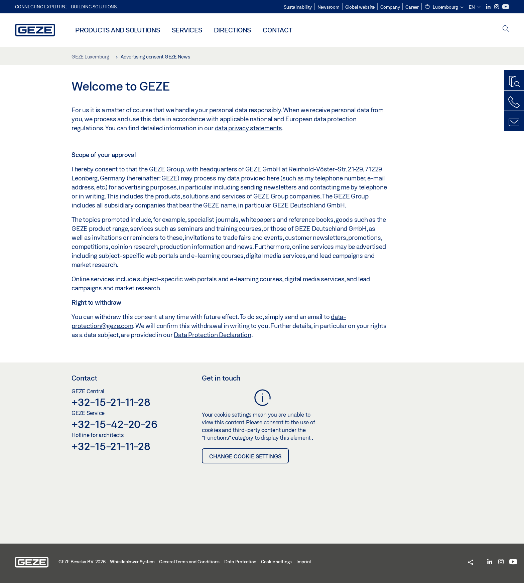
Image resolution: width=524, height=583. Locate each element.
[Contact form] (514, 122)
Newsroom (328, 7)
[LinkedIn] (489, 7)
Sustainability (298, 7)
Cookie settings (276, 561)
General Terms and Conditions (189, 561)
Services (187, 30)
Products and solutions (117, 30)
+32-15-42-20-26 (114, 424)
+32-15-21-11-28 (111, 402)
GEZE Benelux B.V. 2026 (82, 561)
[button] (444, 7)
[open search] (506, 29)
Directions (232, 30)
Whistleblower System (132, 561)
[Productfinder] (514, 82)
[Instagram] (497, 7)
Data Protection (240, 561)
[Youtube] (505, 7)
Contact (277, 30)
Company (390, 7)
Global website (360, 7)
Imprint (303, 561)
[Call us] (514, 102)
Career (412, 7)
